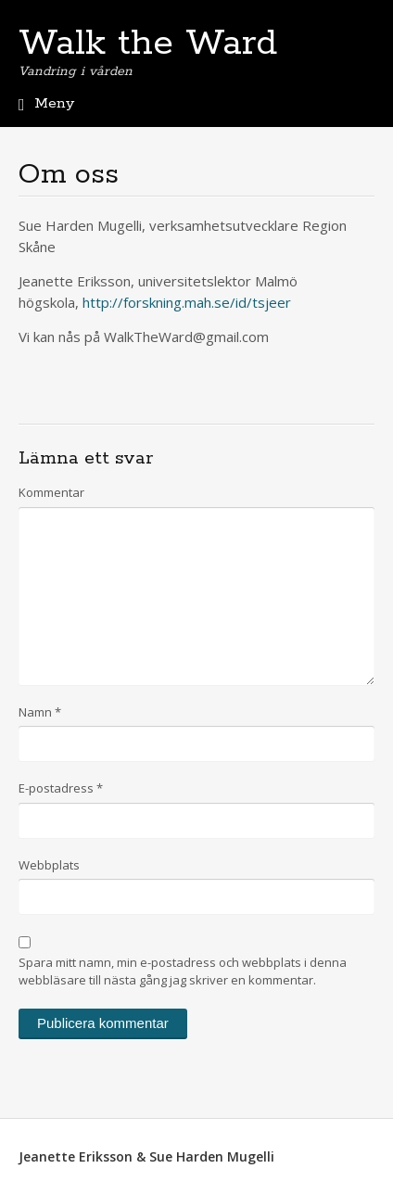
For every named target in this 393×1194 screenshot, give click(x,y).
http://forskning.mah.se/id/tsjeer (186, 302)
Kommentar (51, 492)
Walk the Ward (148, 43)
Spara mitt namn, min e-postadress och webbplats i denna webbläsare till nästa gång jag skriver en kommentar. (183, 971)
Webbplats (49, 865)
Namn (40, 712)
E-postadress (61, 788)
